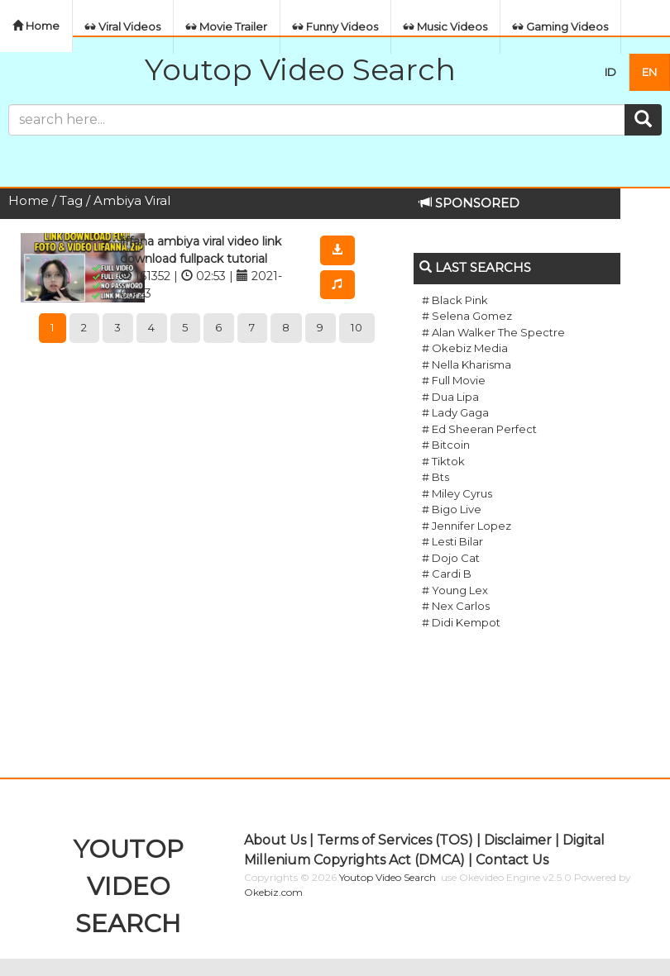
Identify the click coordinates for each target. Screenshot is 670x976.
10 (357, 327)
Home (36, 25)
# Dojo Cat (451, 557)
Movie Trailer (226, 26)
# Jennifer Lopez (466, 525)
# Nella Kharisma (466, 364)
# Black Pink (455, 300)
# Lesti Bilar (452, 541)
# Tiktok (443, 461)
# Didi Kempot (461, 622)
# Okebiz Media (465, 348)
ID (610, 72)
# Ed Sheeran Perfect (479, 429)
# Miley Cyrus (457, 493)
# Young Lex (455, 590)
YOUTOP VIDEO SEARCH (129, 886)
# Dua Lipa (450, 396)
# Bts (435, 476)
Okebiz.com (273, 892)
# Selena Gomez (467, 315)
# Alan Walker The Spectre (493, 332)
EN (649, 72)
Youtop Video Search (300, 69)
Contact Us (512, 860)
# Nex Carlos (456, 605)
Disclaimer (518, 840)
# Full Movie (454, 380)
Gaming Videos (560, 26)
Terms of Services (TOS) (395, 840)
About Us (275, 840)
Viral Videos (122, 26)
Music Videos (445, 26)
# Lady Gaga (455, 412)
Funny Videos (335, 26)
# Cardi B (446, 573)
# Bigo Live (451, 509)
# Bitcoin (446, 444)
